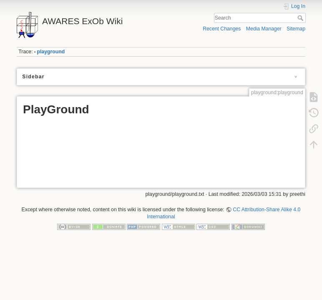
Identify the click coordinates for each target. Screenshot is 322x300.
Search (301, 18)
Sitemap (296, 29)
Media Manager (264, 29)
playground (51, 52)
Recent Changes (222, 29)
